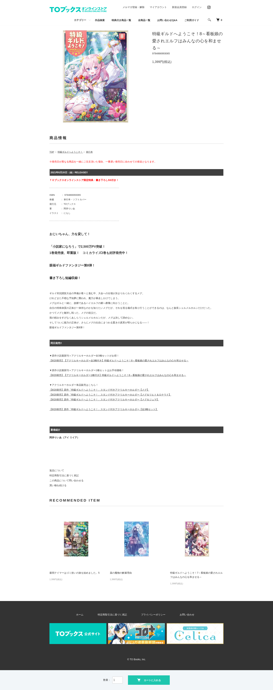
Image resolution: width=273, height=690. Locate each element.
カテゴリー (80, 20)
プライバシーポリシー (150, 614)
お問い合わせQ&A (167, 20)
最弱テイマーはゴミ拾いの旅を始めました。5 (74, 572)
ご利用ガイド (191, 20)
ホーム (94, 614)
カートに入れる (149, 679)
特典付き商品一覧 (121, 20)
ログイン (197, 7)
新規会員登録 (179, 7)
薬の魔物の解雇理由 (121, 572)
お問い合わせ (174, 614)
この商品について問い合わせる (66, 480)
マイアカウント (158, 7)
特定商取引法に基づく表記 (64, 475)
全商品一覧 (144, 20)
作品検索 (100, 20)
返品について (56, 470)
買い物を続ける (58, 485)
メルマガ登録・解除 (134, 7)
